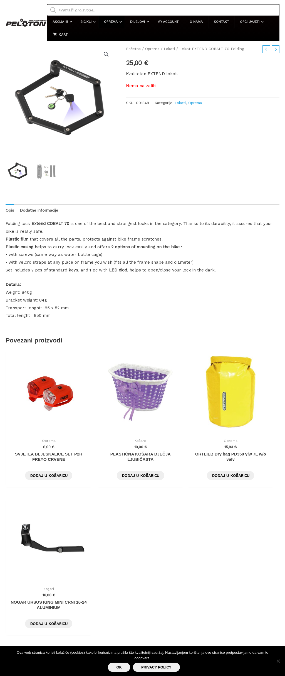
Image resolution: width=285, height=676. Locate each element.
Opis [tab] (10, 210)
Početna (133, 48)
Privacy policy (156, 667)
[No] (278, 661)
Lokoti (170, 48)
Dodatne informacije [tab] (40, 210)
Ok (119, 667)
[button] (67, 22)
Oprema (153, 48)
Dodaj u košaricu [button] (37, 455)
